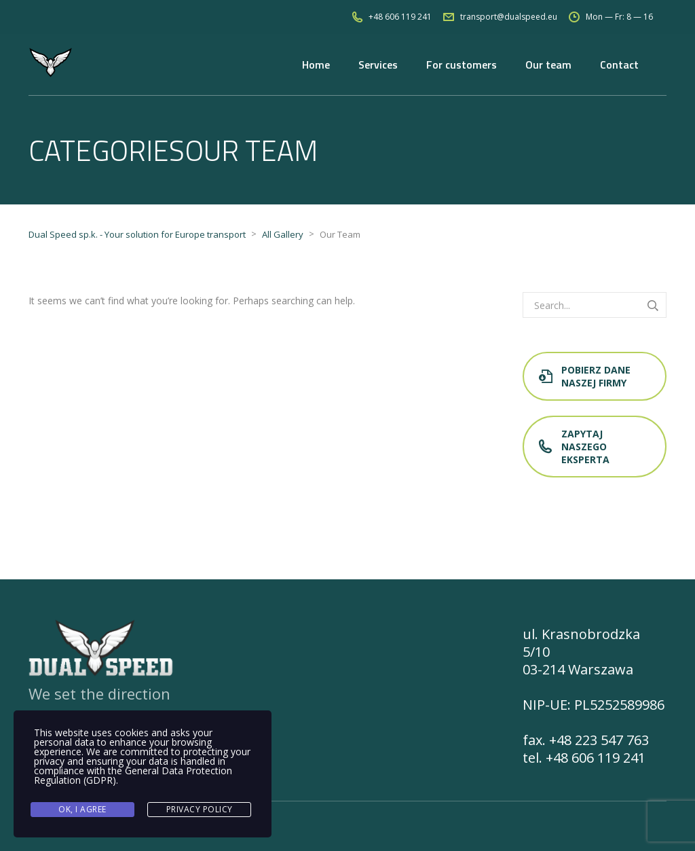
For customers (461, 64)
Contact (619, 64)
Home (316, 64)
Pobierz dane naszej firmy (585, 376)
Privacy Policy (199, 809)
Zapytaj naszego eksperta (574, 446)
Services (378, 64)
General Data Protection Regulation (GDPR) (133, 775)
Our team (548, 64)
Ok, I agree (82, 809)
